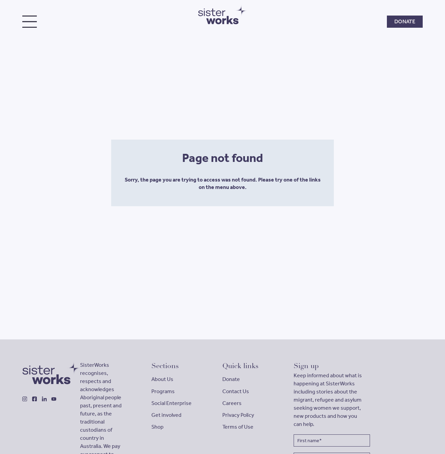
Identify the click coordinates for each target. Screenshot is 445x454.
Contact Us (235, 391)
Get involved (166, 415)
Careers (232, 403)
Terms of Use (237, 427)
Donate (231, 379)
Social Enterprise (171, 403)
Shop (157, 427)
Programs (163, 391)
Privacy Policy (238, 415)
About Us (162, 379)
